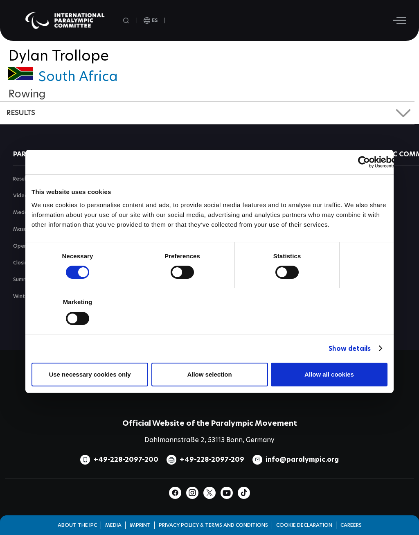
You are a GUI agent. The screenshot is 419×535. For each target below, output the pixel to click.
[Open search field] (127, 20)
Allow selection (209, 374)
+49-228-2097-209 (212, 459)
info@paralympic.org (302, 459)
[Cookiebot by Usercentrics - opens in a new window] (364, 162)
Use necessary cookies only (90, 374)
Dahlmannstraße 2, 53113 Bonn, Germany (209, 440)
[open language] (151, 20)
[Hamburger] (399, 20)
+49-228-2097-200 (125, 459)
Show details (350, 348)
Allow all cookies (329, 374)
